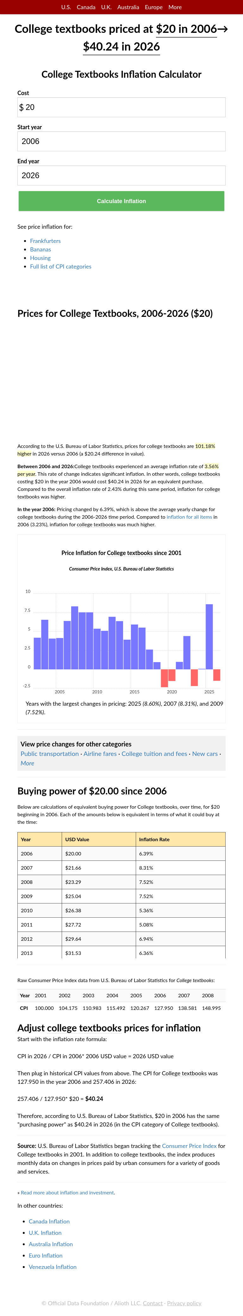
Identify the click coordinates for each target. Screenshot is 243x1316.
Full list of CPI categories (60, 266)
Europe (154, 6)
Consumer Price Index (189, 1145)
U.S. (66, 6)
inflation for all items (189, 517)
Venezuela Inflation (53, 1266)
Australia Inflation (51, 1244)
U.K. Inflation (45, 1232)
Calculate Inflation (121, 201)
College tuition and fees (154, 753)
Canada (86, 6)
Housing (40, 257)
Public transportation (50, 753)
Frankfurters (45, 240)
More (175, 6)
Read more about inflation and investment (67, 1192)
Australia (128, 6)
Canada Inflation (49, 1221)
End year (28, 161)
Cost (23, 92)
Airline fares (100, 753)
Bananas (40, 249)
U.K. (106, 6)
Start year (29, 127)
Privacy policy (184, 1303)
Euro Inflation (46, 1255)
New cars (205, 753)
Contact (153, 1303)
